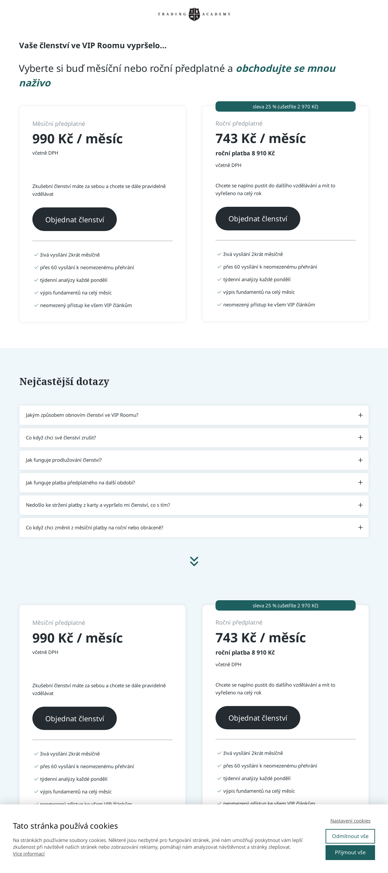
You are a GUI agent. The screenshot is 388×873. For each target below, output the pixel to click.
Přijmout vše (350, 852)
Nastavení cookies (350, 820)
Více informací (29, 853)
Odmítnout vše (350, 836)
